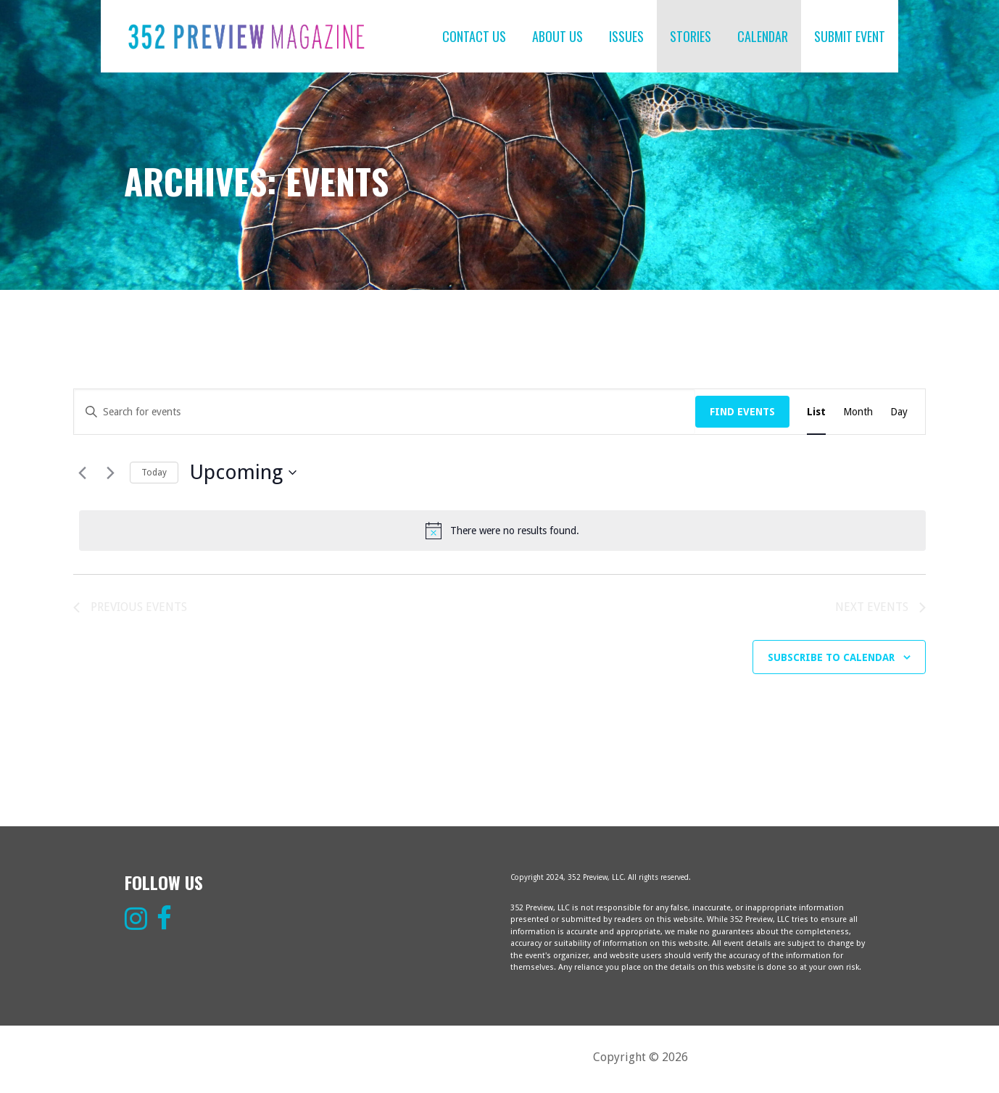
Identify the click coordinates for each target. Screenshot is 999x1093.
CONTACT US (474, 36)
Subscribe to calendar (831, 657)
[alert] (502, 530)
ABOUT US (557, 36)
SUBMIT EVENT (849, 36)
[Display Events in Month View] (858, 412)
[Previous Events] (82, 472)
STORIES (690, 36)
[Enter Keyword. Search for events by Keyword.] (384, 412)
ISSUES (626, 36)
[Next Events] (110, 472)
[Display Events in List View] (816, 412)
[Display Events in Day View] (899, 412)
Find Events (742, 411)
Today (154, 472)
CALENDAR (762, 36)
